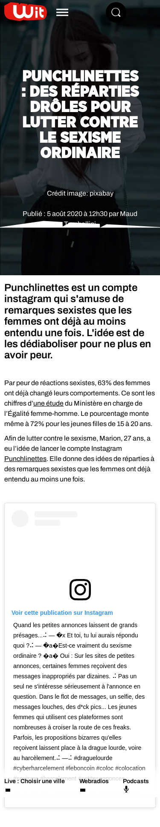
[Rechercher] (116, 12)
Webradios (94, 781)
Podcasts (136, 785)
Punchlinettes (25, 458)
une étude (48, 403)
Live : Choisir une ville (34, 781)
